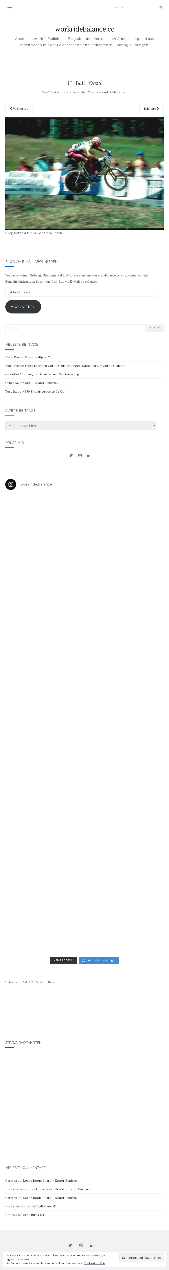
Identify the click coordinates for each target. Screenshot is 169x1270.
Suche (154, 328)
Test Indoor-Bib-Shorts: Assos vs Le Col (35, 391)
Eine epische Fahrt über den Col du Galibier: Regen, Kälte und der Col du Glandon (65, 366)
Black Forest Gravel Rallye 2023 (28, 357)
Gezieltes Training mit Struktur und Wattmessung (42, 374)
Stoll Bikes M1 (46, 1206)
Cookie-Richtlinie (94, 1263)
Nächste (151, 109)
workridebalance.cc (84, 29)
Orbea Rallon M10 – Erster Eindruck (31, 383)
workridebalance (113, 92)
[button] (84, 173)
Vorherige (19, 109)
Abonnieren (23, 307)
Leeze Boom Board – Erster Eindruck (50, 1181)
